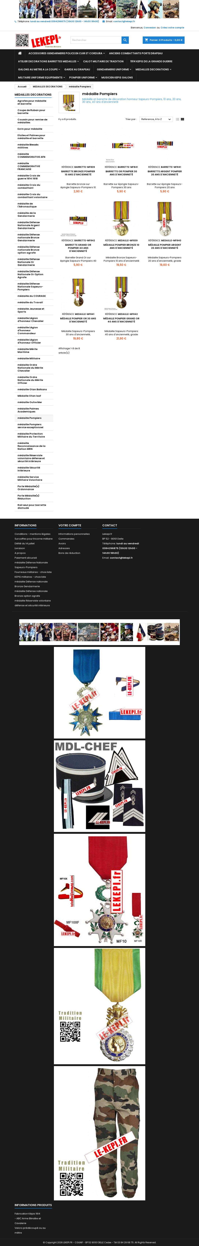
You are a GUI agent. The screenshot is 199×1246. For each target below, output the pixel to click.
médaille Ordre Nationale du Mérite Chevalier (30, 367)
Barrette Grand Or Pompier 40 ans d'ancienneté (78, 248)
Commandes (66, 538)
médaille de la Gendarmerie (27, 214)
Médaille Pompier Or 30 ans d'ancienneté (78, 320)
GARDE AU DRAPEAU (77, 69)
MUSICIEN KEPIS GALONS (117, 77)
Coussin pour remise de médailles (32, 121)
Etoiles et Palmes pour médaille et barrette (31, 137)
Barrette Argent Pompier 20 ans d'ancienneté (165, 173)
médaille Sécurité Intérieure (29, 469)
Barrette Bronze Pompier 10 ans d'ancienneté (78, 173)
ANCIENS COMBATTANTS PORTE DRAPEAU (136, 53)
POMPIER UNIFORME (82, 77)
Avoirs (62, 543)
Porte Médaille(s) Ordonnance (28, 488)
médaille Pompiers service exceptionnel (30, 426)
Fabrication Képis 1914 (27, 1213)
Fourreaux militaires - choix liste (33, 572)
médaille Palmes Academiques (28, 410)
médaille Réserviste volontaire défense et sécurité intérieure (31, 458)
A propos (20, 553)
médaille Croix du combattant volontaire (32, 196)
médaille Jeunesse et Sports (31, 310)
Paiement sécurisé (26, 558)
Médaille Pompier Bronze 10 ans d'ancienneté (121, 246)
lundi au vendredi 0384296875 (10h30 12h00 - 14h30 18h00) (64, 21)
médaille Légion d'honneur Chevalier (31, 319)
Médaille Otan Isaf (29, 396)
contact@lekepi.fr (124, 21)
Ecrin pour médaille (30, 129)
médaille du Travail (30, 302)
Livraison (20, 548)
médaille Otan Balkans (32, 389)
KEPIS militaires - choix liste (30, 577)
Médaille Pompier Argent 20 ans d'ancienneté (164, 246)
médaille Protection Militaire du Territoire (31, 435)
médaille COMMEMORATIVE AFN (31, 155)
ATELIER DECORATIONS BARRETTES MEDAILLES (47, 61)
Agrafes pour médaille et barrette (32, 102)
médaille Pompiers (29, 418)
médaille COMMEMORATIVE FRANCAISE (29, 166)
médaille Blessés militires (28, 146)
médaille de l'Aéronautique (27, 205)
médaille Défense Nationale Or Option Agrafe (30, 274)
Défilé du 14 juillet (25, 543)
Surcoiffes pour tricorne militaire (34, 538)
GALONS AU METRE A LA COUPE (38, 69)
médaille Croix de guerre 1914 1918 (29, 177)
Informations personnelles (74, 534)
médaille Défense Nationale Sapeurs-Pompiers (30, 286)
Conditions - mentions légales (32, 534)
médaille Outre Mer (30, 402)
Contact (109, 525)
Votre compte (69, 525)
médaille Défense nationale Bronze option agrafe (29, 249)
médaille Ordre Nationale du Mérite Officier (30, 380)
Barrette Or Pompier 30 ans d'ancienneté (121, 173)
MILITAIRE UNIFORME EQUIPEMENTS (40, 77)
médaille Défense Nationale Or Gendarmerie (29, 262)
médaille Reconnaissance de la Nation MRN (32, 446)
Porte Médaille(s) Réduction (28, 497)
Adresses (64, 548)
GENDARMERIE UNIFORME (113, 69)
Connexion (150, 27)
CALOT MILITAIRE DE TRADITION (103, 61)
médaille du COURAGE (32, 296)
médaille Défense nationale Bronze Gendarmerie (29, 237)
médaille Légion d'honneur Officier (29, 341)
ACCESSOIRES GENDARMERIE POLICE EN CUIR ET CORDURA (65, 53)
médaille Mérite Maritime (27, 350)
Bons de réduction (69, 553)
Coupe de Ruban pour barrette (31, 111)
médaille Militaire (29, 358)
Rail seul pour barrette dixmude (32, 506)
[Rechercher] (99, 40)
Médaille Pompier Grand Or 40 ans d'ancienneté (121, 320)
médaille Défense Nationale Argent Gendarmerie (29, 225)
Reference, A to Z (156, 119)
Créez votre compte (172, 27)
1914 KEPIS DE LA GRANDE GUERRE (151, 61)
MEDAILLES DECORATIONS (152, 69)
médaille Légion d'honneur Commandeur (28, 330)
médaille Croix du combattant (29, 186)
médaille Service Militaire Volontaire (30, 478)
